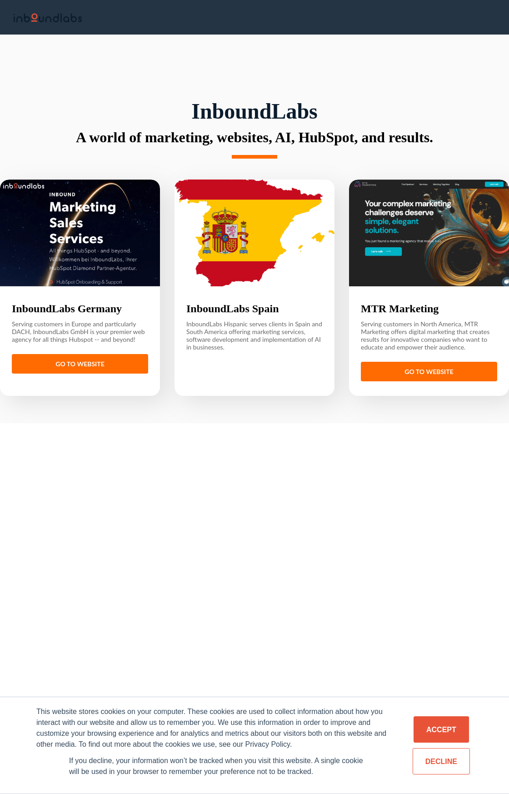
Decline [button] (441, 761)
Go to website (79, 361)
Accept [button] (441, 730)
